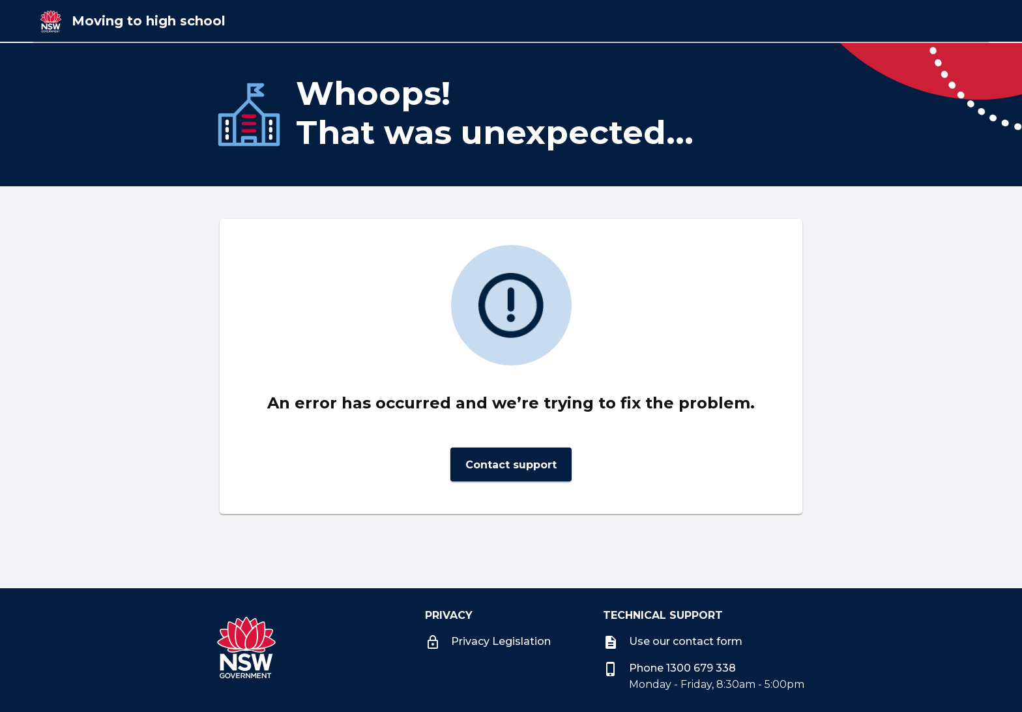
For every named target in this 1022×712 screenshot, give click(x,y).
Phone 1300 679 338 (669, 668)
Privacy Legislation (488, 641)
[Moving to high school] (272, 21)
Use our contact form (672, 641)
